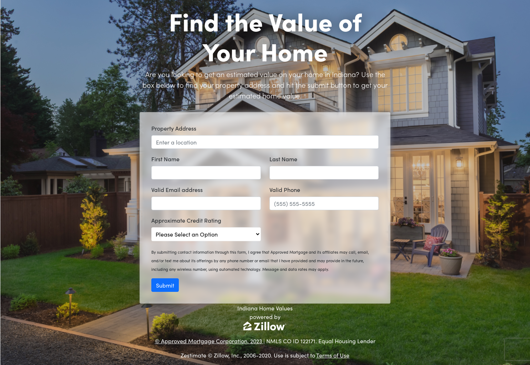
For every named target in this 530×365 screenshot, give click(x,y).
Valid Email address (177, 189)
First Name (165, 159)
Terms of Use (332, 355)
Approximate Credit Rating (186, 220)
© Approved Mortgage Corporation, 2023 (209, 341)
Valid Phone (284, 189)
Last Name (283, 159)
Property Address (173, 128)
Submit (165, 285)
